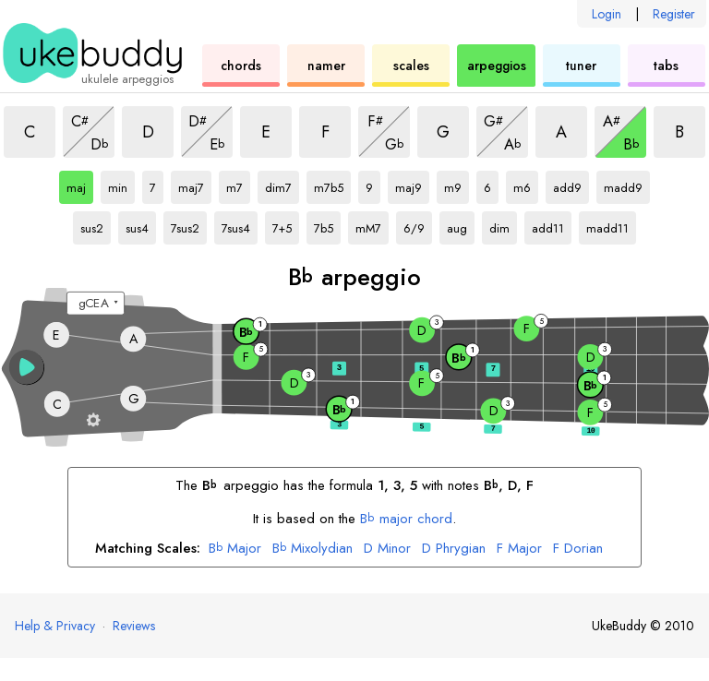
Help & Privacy (55, 625)
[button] (26, 367)
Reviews (134, 625)
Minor (387, 549)
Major (235, 549)
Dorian (578, 549)
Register (674, 14)
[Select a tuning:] (95, 304)
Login (606, 14)
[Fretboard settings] (93, 419)
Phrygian (454, 549)
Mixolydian (312, 549)
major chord (406, 518)
